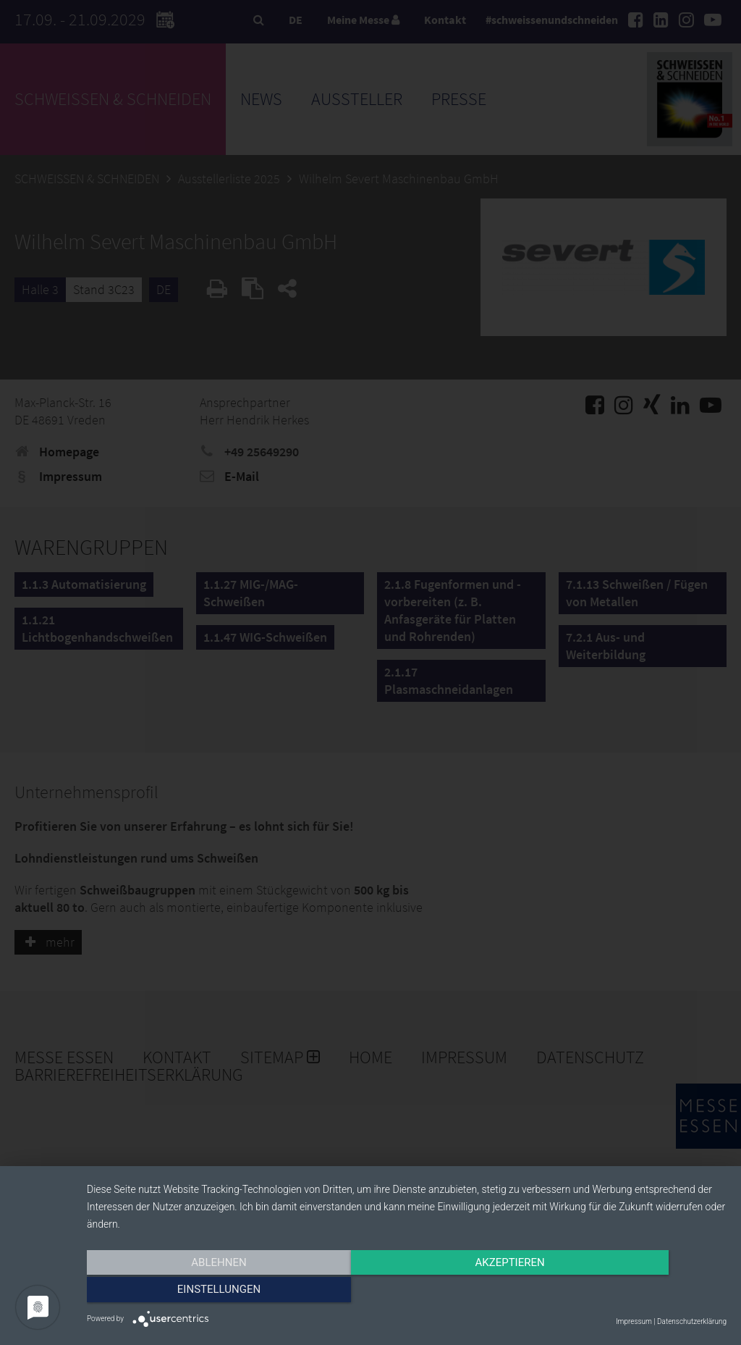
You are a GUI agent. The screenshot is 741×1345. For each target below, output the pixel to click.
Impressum (634, 1321)
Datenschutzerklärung (692, 1321)
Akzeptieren (406, 1292)
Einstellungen (630, 1292)
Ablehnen (182, 1292)
